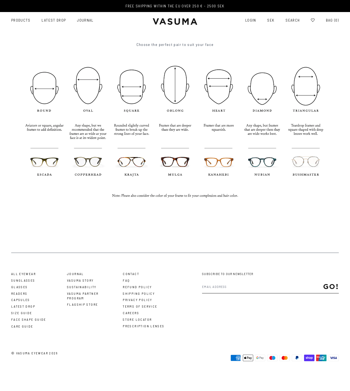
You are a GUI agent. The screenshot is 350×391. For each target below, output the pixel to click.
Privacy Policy (137, 300)
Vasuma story (80, 280)
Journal (85, 20)
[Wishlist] (313, 20)
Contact (131, 274)
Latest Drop (54, 20)
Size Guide (21, 313)
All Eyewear (23, 274)
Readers (19, 293)
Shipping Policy (139, 293)
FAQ (126, 280)
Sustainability (81, 287)
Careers (131, 313)
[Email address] (262, 286)
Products (21, 20)
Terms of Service (140, 306)
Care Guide (22, 326)
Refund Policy (137, 287)
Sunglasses (23, 280)
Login (250, 20)
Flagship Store (82, 304)
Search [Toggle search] (292, 20)
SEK (270, 20)
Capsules (20, 300)
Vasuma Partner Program (82, 295)
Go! (331, 286)
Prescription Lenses (143, 326)
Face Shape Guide (28, 319)
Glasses (19, 287)
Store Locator (137, 319)
